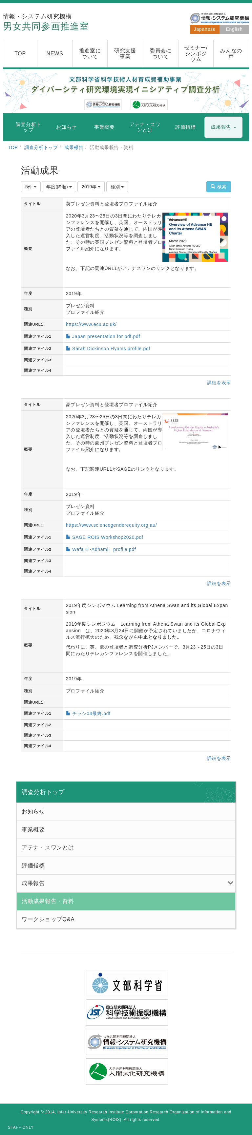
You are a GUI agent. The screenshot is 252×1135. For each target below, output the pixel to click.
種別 (117, 186)
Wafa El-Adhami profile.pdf (104, 549)
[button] (223, 127)
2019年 (91, 186)
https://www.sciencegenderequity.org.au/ (111, 525)
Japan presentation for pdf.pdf (106, 336)
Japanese (205, 29)
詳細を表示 (219, 382)
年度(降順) (59, 186)
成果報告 (74, 147)
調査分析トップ (41, 147)
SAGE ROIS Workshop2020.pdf (107, 537)
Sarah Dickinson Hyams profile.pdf (111, 348)
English (234, 29)
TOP (13, 147)
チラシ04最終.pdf (91, 713)
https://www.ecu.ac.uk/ (91, 324)
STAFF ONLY (21, 1127)
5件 (30, 186)
